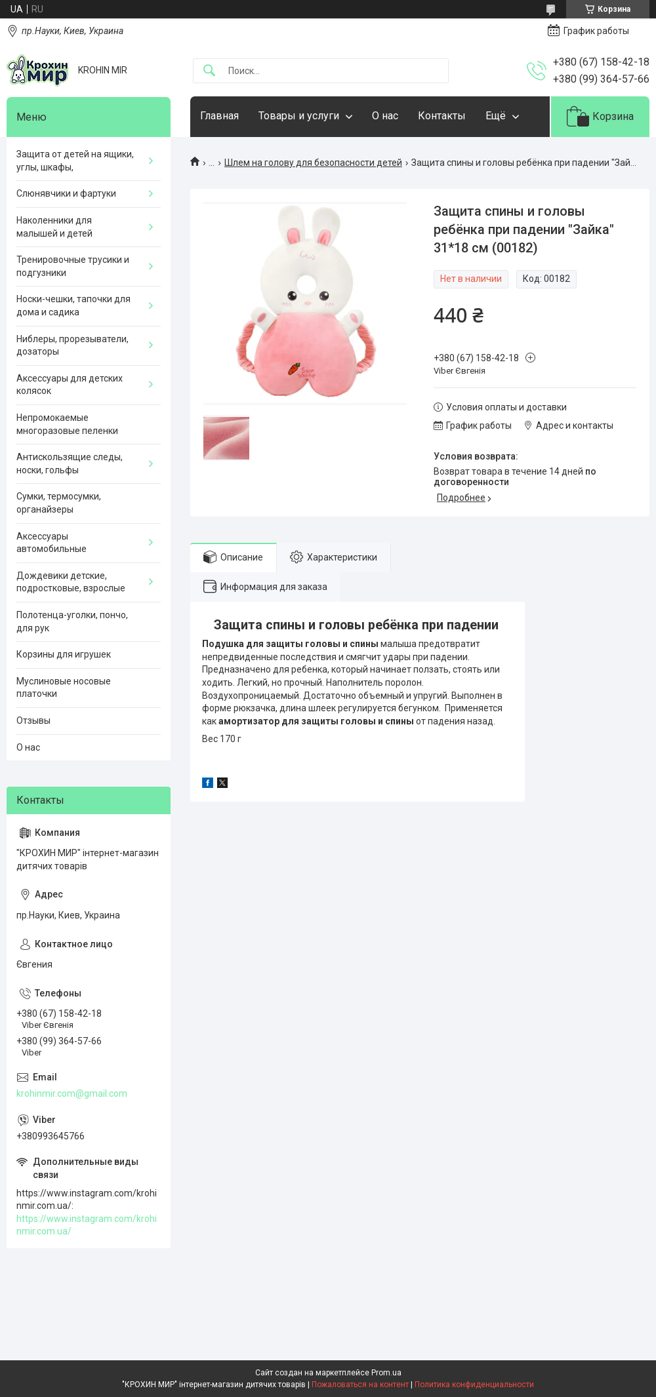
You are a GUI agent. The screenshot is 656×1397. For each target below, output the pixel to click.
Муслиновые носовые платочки (63, 687)
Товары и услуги (298, 115)
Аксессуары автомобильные (51, 543)
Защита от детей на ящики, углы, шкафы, (75, 160)
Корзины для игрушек (63, 654)
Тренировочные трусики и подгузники (72, 266)
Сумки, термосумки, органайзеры (58, 503)
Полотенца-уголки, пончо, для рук (72, 621)
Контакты (442, 115)
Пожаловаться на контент (360, 1384)
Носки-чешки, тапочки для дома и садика (73, 305)
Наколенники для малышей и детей (54, 227)
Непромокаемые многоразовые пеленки (67, 424)
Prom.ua (386, 1372)
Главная (219, 115)
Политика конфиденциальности (474, 1384)
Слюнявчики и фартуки (66, 193)
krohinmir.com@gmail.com (71, 1093)
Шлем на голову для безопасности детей (313, 162)
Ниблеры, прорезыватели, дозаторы (72, 345)
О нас (385, 115)
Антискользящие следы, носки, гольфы (69, 463)
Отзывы (33, 720)
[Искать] (209, 71)
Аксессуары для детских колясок (69, 385)
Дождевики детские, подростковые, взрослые (70, 582)
